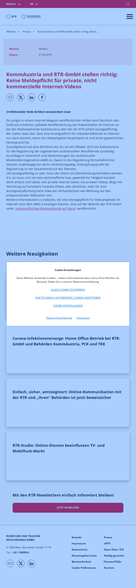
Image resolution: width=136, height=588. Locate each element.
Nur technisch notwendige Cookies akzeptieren (67, 297)
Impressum (83, 318)
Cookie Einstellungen (68, 305)
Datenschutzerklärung (59, 318)
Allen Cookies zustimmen (68, 289)
